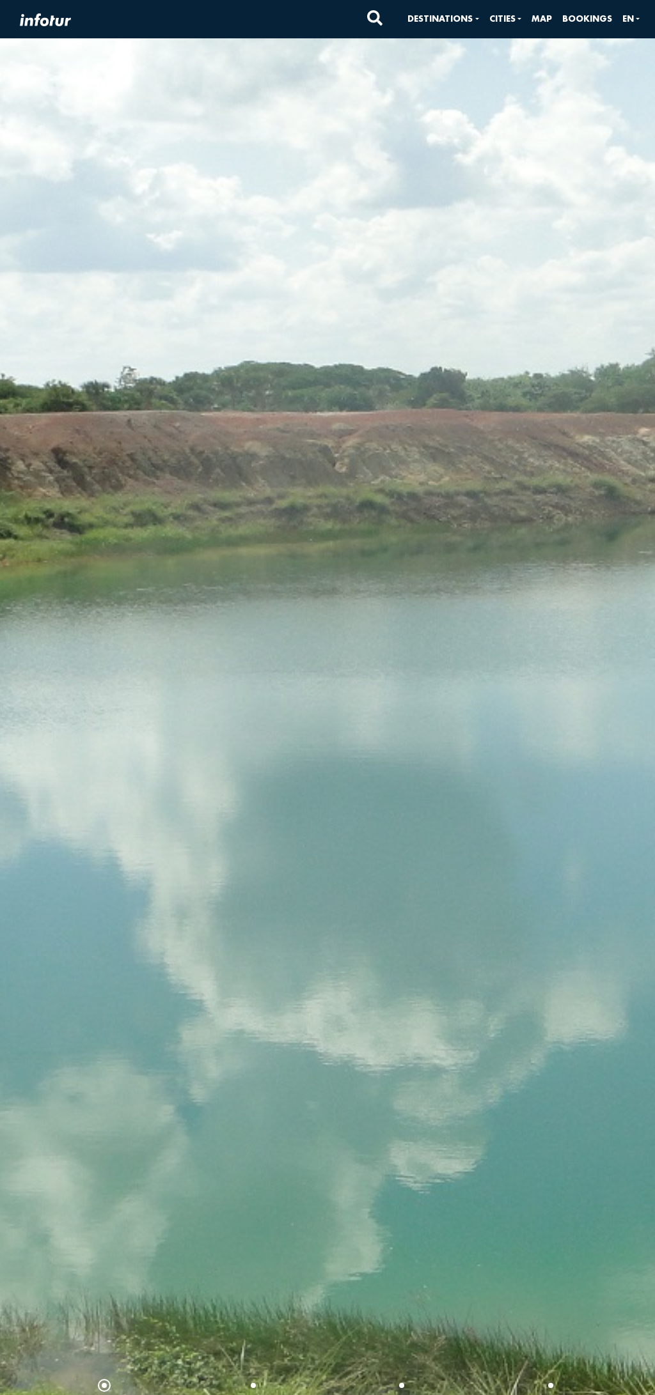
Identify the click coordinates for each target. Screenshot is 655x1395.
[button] (443, 19)
